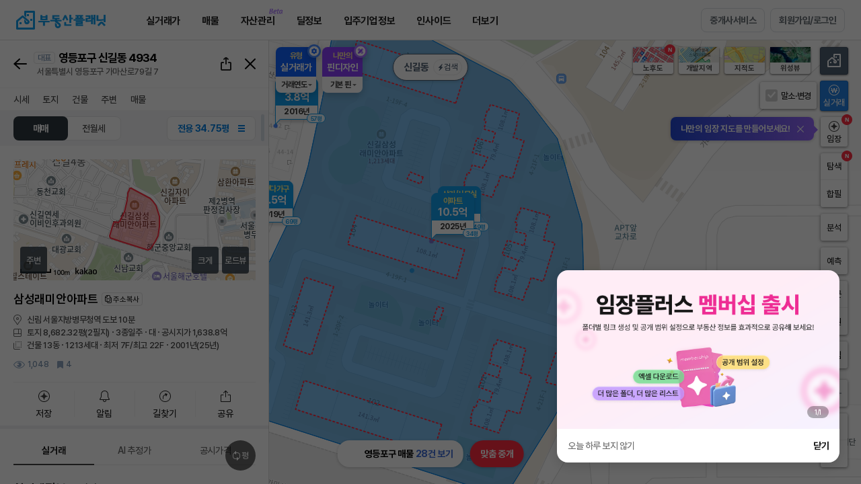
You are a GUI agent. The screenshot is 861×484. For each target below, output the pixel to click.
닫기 (821, 445)
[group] (698, 349)
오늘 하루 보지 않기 (601, 445)
